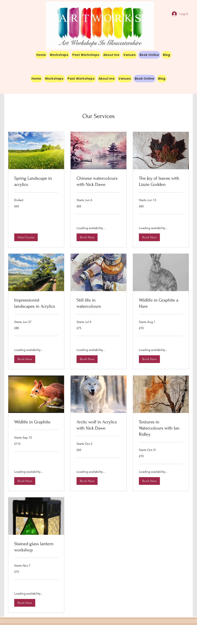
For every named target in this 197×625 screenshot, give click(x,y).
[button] (26, 237)
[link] (36, 181)
